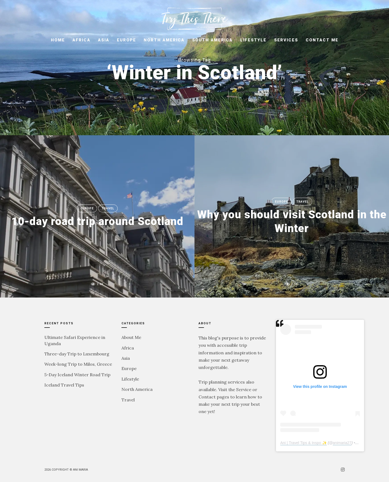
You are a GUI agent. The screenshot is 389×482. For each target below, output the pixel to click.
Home (58, 40)
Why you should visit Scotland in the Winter (292, 221)
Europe (126, 40)
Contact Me (322, 40)
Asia (103, 40)
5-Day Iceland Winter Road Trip (77, 374)
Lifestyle (253, 40)
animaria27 (342, 443)
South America (212, 40)
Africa (81, 40)
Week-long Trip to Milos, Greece (78, 364)
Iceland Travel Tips (64, 385)
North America (164, 40)
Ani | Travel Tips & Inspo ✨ (303, 443)
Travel (108, 208)
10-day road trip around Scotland (97, 221)
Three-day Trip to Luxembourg (76, 353)
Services (286, 40)
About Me (131, 337)
